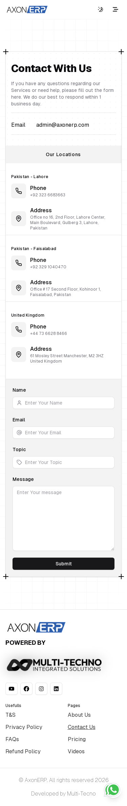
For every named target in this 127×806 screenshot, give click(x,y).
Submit (64, 563)
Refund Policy (23, 751)
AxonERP (36, 780)
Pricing (77, 739)
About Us (79, 715)
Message (23, 479)
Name (19, 390)
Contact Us (82, 727)
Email (19, 419)
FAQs (12, 739)
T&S (10, 715)
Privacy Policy (23, 727)
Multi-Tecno (81, 793)
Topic (19, 449)
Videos (76, 751)
